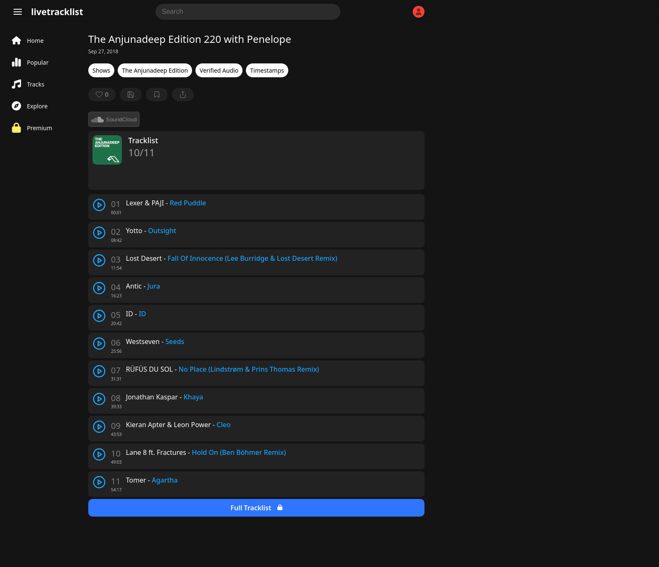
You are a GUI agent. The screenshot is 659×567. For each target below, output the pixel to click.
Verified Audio (219, 70)
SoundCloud (114, 119)
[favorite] (102, 94)
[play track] (99, 205)
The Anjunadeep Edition (155, 70)
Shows (101, 70)
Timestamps (267, 70)
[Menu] (17, 12)
